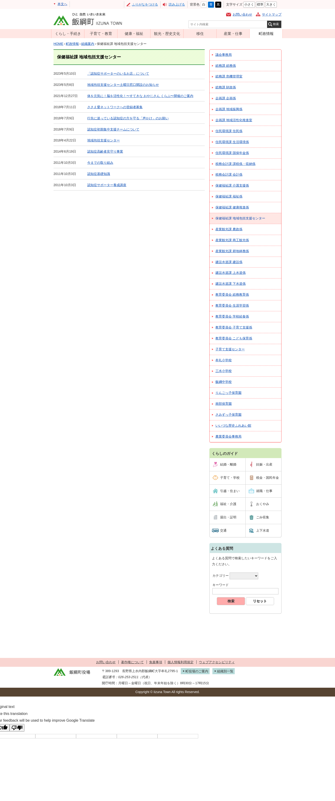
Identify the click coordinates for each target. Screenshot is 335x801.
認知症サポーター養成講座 (106, 185)
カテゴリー (220, 575)
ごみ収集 (262, 517)
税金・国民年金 (267, 477)
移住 (200, 33)
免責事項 (155, 662)
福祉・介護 (228, 504)
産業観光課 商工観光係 (232, 240)
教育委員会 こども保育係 (233, 338)
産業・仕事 (233, 33)
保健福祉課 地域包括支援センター (240, 218)
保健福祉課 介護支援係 (232, 185)
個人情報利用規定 (181, 662)
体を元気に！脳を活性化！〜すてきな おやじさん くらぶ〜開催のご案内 (140, 96)
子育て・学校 (230, 477)
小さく (249, 4)
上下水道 (262, 530)
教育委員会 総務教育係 (232, 294)
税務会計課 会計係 (228, 174)
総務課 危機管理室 (228, 76)
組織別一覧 (225, 671)
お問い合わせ (242, 14)
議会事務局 (223, 55)
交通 (223, 530)
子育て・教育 (101, 33)
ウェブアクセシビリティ (217, 662)
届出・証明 (228, 517)
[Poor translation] (17, 728)
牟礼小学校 (223, 360)
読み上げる (177, 4)
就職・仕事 (264, 491)
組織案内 (87, 44)
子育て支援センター (230, 349)
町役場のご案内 (196, 671)
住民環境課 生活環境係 (232, 142)
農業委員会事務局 (228, 436)
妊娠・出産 (264, 464)
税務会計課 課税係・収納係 (235, 164)
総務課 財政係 (225, 87)
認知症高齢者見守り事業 (105, 151)
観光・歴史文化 (167, 33)
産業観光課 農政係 (228, 229)
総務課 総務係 (225, 65)
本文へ (62, 4)
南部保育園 (223, 404)
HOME (58, 44)
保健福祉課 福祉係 (228, 196)
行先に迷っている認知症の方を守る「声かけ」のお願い (128, 118)
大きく (271, 4)
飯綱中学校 (223, 382)
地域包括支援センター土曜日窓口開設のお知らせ (123, 85)
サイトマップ (271, 14)
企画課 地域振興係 (228, 109)
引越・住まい (230, 491)
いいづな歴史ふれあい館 (233, 425)
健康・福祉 (134, 33)
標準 (260, 4)
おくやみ (262, 504)
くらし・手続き (68, 33)
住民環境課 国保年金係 (232, 153)
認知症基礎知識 (98, 174)
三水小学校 (223, 371)
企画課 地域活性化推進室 (233, 120)
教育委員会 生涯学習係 (232, 305)
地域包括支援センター (103, 140)
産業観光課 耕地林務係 (232, 251)
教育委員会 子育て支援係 (233, 327)
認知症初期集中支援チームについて (113, 129)
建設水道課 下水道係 (230, 283)
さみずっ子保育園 (228, 414)
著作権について (132, 662)
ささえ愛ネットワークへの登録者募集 (115, 107)
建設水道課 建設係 (228, 262)
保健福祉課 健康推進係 (232, 207)
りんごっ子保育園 (228, 393)
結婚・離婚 (228, 464)
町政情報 (266, 33)
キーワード (220, 585)
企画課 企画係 (225, 98)
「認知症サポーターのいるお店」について (118, 73)
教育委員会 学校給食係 (232, 316)
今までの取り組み (100, 162)
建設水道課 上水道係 (230, 273)
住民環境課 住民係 (228, 131)
